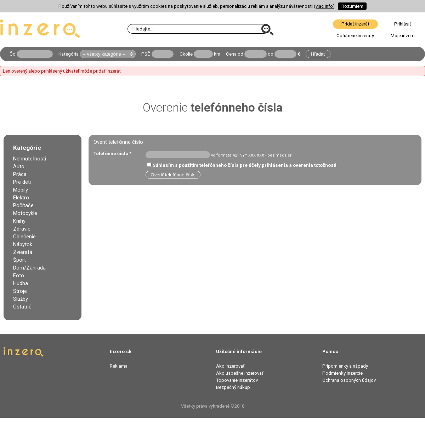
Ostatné (22, 307)
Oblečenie (24, 236)
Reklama (119, 366)
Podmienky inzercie (342, 373)
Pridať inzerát (355, 24)
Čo (13, 54)
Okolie (186, 54)
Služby (20, 299)
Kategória (68, 54)
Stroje (20, 291)
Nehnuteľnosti (29, 158)
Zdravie (21, 229)
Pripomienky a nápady (345, 366)
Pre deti (22, 182)
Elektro (21, 197)
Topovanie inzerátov (237, 380)
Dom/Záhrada (29, 268)
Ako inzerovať (230, 366)
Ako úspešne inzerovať (240, 373)
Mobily (20, 190)
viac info (324, 6)
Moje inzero (403, 35)
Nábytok (22, 244)
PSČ (146, 54)
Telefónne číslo (112, 153)
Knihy (19, 221)
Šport (19, 260)
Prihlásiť (402, 24)
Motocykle (25, 213)
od (240, 54)
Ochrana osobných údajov (349, 380)
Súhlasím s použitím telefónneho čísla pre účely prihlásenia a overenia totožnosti (244, 165)
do (270, 54)
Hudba (20, 283)
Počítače (23, 205)
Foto (18, 275)
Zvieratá (22, 252)
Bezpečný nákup (233, 387)
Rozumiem (352, 6)
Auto (18, 166)
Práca (20, 174)
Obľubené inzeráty (355, 35)
